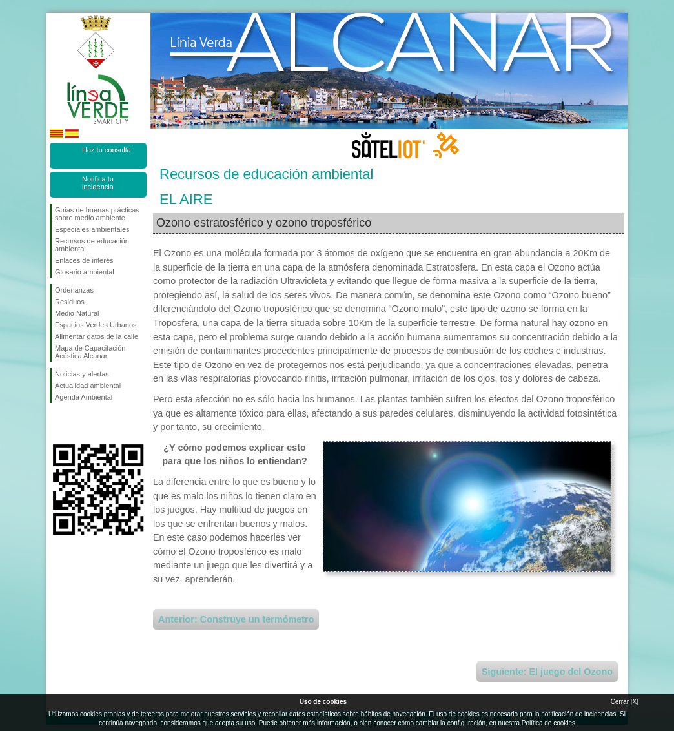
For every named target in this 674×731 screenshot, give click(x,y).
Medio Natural (77, 313)
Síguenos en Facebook (57, 423)
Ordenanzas (74, 290)
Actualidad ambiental (88, 385)
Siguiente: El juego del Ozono (547, 671)
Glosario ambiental (84, 272)
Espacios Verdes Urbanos (96, 325)
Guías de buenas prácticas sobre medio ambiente (97, 213)
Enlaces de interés (84, 260)
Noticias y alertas (82, 374)
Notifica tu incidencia (98, 182)
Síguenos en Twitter (79, 423)
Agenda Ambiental (83, 397)
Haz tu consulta (106, 150)
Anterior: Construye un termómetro (236, 619)
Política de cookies (548, 722)
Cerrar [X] (624, 701)
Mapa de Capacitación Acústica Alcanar (90, 352)
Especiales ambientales (92, 229)
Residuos (70, 301)
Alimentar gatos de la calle (96, 336)
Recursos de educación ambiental (92, 244)
